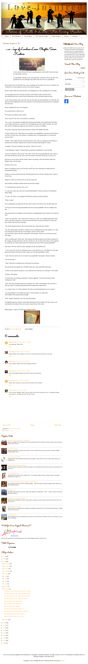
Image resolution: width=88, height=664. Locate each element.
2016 (4, 622)
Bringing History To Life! (14, 506)
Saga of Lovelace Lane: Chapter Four (13, 603)
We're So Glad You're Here (14, 457)
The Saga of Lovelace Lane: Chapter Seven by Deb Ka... (17, 596)
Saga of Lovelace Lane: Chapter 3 (12, 606)
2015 (4, 625)
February (6, 589)
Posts (65, 48)
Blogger (62, 660)
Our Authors (28, 36)
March (6, 586)
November (7, 566)
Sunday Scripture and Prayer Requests (17, 465)
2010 (4, 638)
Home (7, 36)
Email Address (74, 79)
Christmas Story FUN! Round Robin (16, 498)
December (7, 563)
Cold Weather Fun (12, 515)
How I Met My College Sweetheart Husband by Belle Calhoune (23, 481)
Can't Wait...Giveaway (13, 448)
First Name (74, 84)
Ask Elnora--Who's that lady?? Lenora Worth (18, 440)
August (6, 573)
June (5, 578)
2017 (4, 561)
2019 (4, 556)
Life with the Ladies (41, 36)
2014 (4, 627)
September (7, 571)
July (5, 576)
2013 (4, 630)
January (6, 619)
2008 (4, 643)
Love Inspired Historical (13, 473)
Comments (5, 430)
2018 (4, 559)
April (5, 583)
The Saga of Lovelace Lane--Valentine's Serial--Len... (17, 611)
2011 (4, 635)
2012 (4, 633)
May (5, 581)
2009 (4, 640)
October (6, 568)
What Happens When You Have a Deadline (14, 613)
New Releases (16, 36)
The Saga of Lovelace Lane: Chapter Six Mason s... (16, 598)
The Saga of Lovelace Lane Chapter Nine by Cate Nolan (17, 591)
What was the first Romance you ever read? (14, 616)
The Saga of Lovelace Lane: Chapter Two (14, 608)
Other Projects (56, 36)
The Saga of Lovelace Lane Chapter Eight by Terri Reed (17, 593)
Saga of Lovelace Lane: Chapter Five (13, 601)
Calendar (75, 36)
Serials (66, 36)
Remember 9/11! (12, 490)
